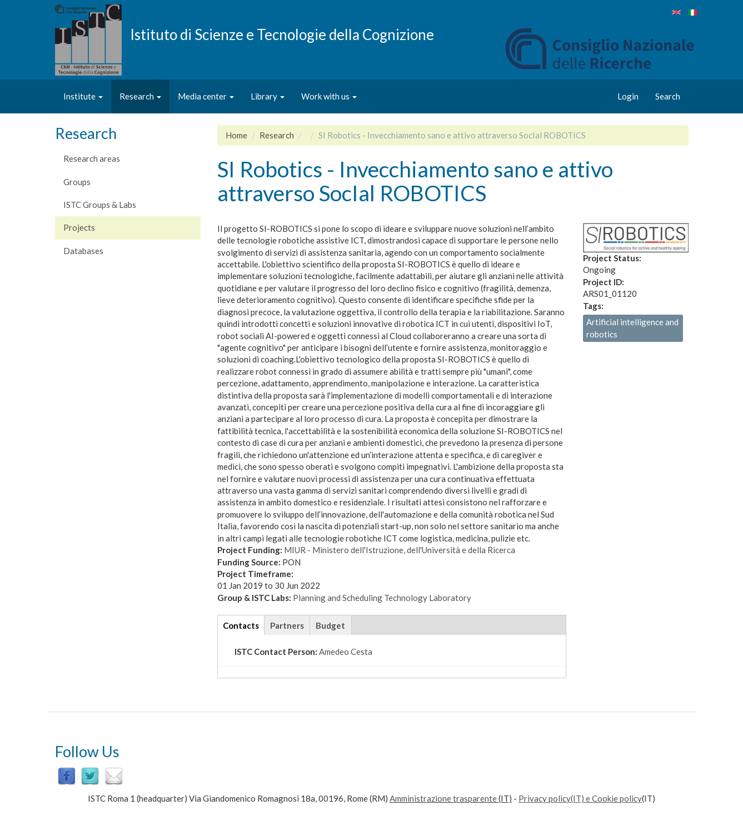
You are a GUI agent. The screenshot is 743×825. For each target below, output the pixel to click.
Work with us (329, 96)
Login (628, 96)
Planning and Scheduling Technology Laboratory (382, 598)
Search (667, 96)
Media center (206, 96)
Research (140, 96)
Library (268, 96)
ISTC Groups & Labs (99, 205)
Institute (83, 96)
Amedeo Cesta (345, 652)
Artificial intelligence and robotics (632, 328)
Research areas (91, 158)
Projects (79, 227)
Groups (77, 182)
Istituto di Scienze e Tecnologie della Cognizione (282, 34)
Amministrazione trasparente (443, 798)
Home (236, 135)
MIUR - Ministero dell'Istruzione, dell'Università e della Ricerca (399, 550)
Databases (83, 251)
